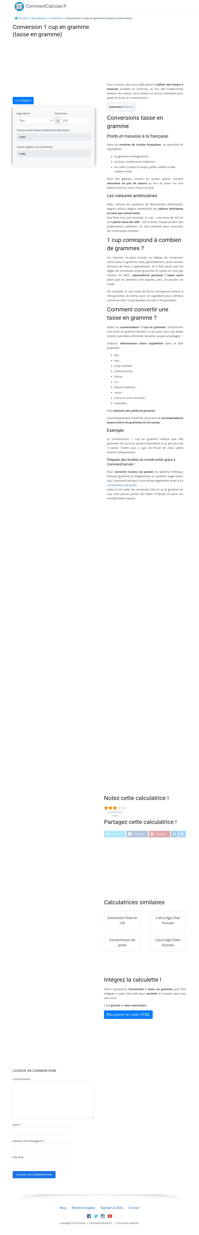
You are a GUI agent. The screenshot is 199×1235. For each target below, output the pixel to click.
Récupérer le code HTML (128, 1014)
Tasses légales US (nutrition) (34, 147)
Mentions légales (83, 1208)
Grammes (61, 113)
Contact (133, 1208)
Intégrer (23, 100)
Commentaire (21, 1079)
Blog (63, 1208)
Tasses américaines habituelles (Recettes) (43, 130)
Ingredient (23, 113)
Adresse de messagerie (28, 1141)
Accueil (23, 18)
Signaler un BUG (112, 1208)
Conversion (56, 18)
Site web (18, 1157)
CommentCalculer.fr (41, 6)
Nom (17, 1124)
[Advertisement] (54, 67)
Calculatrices (38, 18)
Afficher (128, 107)
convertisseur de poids (121, 485)
